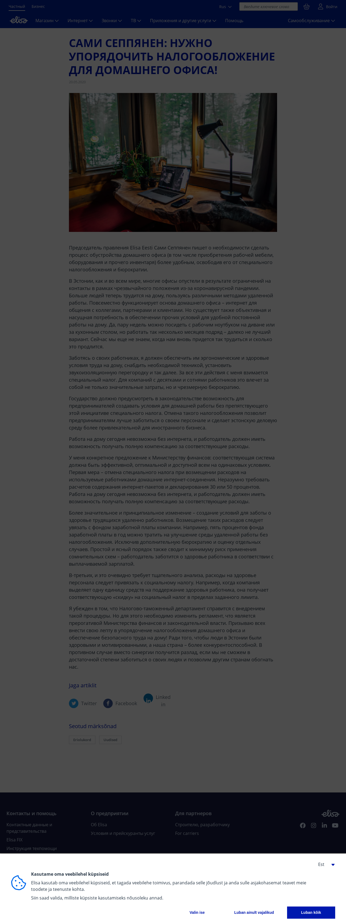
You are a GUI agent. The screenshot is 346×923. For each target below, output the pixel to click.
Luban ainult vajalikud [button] (254, 912)
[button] (324, 864)
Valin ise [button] (197, 912)
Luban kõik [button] (311, 912)
